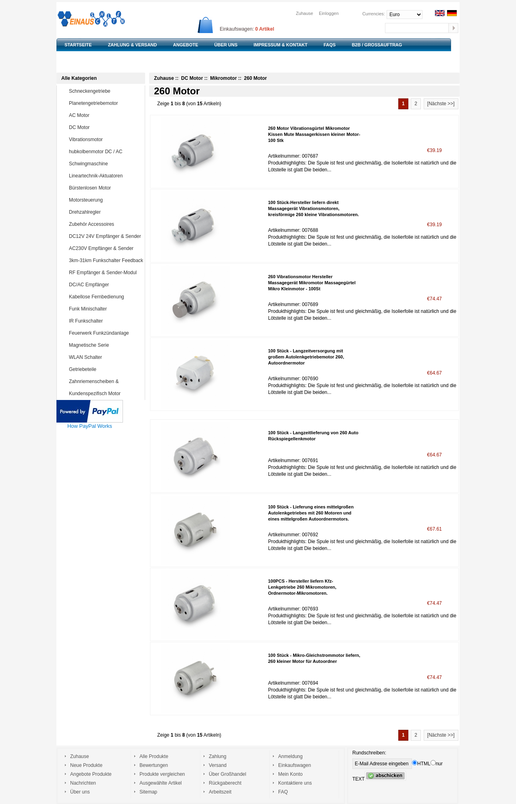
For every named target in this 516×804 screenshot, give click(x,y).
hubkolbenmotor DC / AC (105, 151)
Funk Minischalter (105, 309)
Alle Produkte (153, 756)
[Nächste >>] (441, 103)
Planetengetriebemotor (105, 103)
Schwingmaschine (105, 164)
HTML (421, 764)
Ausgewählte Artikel (160, 783)
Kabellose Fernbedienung (105, 297)
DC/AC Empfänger (105, 284)
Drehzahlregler (105, 212)
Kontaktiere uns (295, 783)
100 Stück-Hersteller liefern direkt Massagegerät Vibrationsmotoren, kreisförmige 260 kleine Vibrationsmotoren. (313, 208)
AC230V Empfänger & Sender (105, 248)
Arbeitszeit (220, 792)
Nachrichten (83, 783)
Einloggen (329, 13)
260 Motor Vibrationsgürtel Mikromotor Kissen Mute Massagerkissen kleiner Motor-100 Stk (314, 134)
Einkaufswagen (294, 765)
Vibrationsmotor (105, 139)
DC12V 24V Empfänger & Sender (105, 236)
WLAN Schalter (105, 357)
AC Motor (105, 115)
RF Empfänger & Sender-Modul (105, 272)
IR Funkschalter (105, 321)
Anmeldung (290, 756)
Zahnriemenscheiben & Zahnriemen (99, 387)
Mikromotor (223, 78)
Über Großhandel (227, 774)
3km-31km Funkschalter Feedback (106, 260)
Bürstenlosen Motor (105, 188)
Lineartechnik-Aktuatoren (105, 176)
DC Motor (105, 127)
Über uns (80, 792)
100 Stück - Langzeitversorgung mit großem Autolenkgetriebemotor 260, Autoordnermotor (306, 356)
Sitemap (148, 792)
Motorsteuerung (105, 200)
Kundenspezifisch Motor (105, 393)
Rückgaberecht (225, 783)
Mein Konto (290, 774)
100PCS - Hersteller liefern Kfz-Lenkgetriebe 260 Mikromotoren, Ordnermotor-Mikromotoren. (302, 587)
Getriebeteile (105, 369)
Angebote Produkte (91, 774)
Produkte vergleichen (162, 774)
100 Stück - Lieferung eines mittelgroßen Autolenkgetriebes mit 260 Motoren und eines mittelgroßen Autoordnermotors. (311, 512)
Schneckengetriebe (105, 91)
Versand (218, 765)
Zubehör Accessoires (105, 224)
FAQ (283, 792)
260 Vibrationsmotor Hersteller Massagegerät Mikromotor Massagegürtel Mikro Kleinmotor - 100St (312, 282)
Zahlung (217, 756)
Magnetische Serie (105, 345)
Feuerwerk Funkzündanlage (105, 333)
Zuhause (304, 13)
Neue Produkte (86, 765)
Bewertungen (153, 765)
